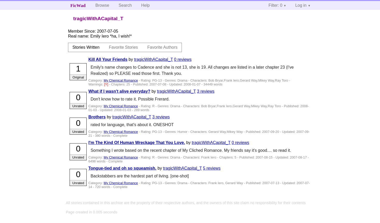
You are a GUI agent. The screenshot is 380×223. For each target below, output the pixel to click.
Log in (301, 5)
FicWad (78, 5)
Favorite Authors (162, 47)
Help (145, 5)
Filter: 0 (275, 5)
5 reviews (212, 168)
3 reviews (205, 91)
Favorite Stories (123, 47)
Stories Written (86, 47)
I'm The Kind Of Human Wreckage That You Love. (136, 142)
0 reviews (183, 59)
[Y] (106, 84)
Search (125, 5)
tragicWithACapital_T (153, 59)
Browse (102, 5)
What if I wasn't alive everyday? (119, 91)
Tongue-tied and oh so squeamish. (122, 168)
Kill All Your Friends (108, 59)
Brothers (97, 117)
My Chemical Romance (121, 80)
